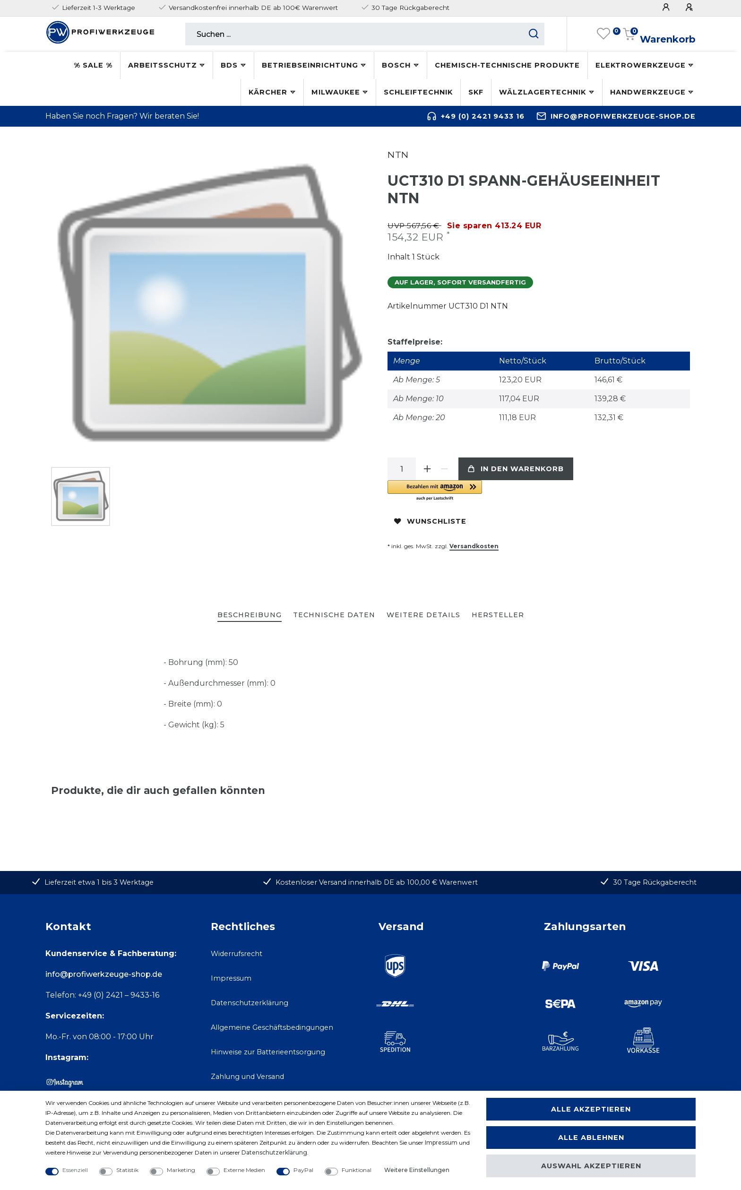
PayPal (303, 1169)
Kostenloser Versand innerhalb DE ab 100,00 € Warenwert (377, 882)
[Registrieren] (690, 7)
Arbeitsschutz (162, 65)
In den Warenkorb (516, 469)
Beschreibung (249, 615)
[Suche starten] (533, 34)
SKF (475, 92)
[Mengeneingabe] (402, 468)
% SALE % (93, 65)
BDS (229, 65)
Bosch (396, 65)
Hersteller (498, 615)
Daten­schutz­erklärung (274, 1152)
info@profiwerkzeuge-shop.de (623, 116)
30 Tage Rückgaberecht (655, 882)
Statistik (127, 1169)
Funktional (356, 1169)
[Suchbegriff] (354, 34)
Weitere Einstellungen (416, 1169)
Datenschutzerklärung (249, 1003)
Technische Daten (334, 615)
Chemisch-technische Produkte (507, 65)
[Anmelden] (667, 7)
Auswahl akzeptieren (591, 1166)
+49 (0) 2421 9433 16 (483, 116)
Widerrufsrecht (236, 953)
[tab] (249, 615)
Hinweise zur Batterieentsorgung (268, 1052)
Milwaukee (335, 92)
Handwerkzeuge (648, 92)
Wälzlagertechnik (542, 92)
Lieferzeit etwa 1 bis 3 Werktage (99, 882)
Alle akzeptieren (591, 1109)
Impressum (231, 978)
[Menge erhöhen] (427, 468)
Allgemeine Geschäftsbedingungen (272, 1027)
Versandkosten (474, 546)
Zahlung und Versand (247, 1076)
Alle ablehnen (591, 1137)
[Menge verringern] (444, 468)
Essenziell (75, 1169)
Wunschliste (430, 521)
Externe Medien (244, 1169)
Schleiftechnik (418, 92)
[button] (494, 490)
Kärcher (268, 92)
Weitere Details (423, 615)
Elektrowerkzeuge (640, 65)
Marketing (181, 1169)
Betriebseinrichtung (310, 65)
